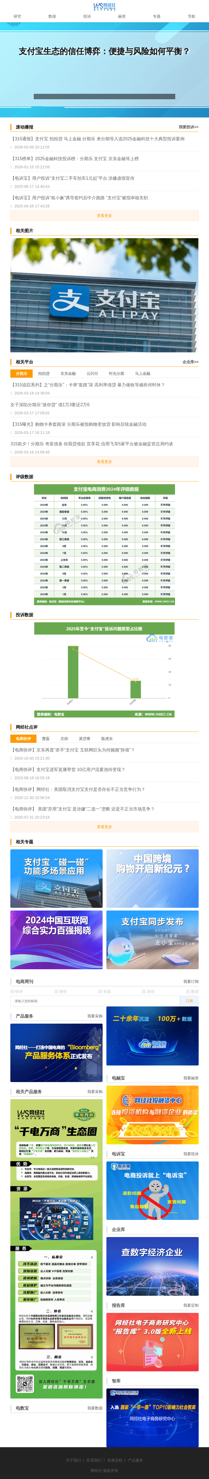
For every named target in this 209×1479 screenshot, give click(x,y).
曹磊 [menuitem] (46, 739)
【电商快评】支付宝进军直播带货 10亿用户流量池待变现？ (67, 769)
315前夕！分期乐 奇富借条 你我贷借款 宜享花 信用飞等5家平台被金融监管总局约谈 (91, 444)
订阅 (189, 1001)
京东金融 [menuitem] (68, 373)
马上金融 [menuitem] (142, 373)
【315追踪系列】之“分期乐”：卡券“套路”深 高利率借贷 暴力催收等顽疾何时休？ (87, 385)
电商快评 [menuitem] (23, 739)
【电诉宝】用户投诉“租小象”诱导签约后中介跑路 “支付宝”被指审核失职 (79, 197)
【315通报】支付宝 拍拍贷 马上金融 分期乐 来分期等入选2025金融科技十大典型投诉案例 (97, 138)
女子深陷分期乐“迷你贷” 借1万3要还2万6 (50, 404)
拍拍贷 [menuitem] (44, 373)
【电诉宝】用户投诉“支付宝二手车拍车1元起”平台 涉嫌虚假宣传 (72, 178)
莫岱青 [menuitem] (84, 739)
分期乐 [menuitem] (21, 373)
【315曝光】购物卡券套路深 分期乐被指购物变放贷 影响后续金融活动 (78, 424)
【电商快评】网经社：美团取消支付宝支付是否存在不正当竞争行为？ (77, 789)
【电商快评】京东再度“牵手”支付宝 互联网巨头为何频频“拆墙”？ (72, 750)
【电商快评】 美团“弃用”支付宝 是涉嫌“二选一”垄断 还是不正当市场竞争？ (82, 809)
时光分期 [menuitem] (116, 373)
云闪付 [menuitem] (92, 373)
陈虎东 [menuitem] (107, 739)
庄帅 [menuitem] (64, 739)
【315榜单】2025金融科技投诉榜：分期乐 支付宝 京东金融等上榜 (74, 158)
